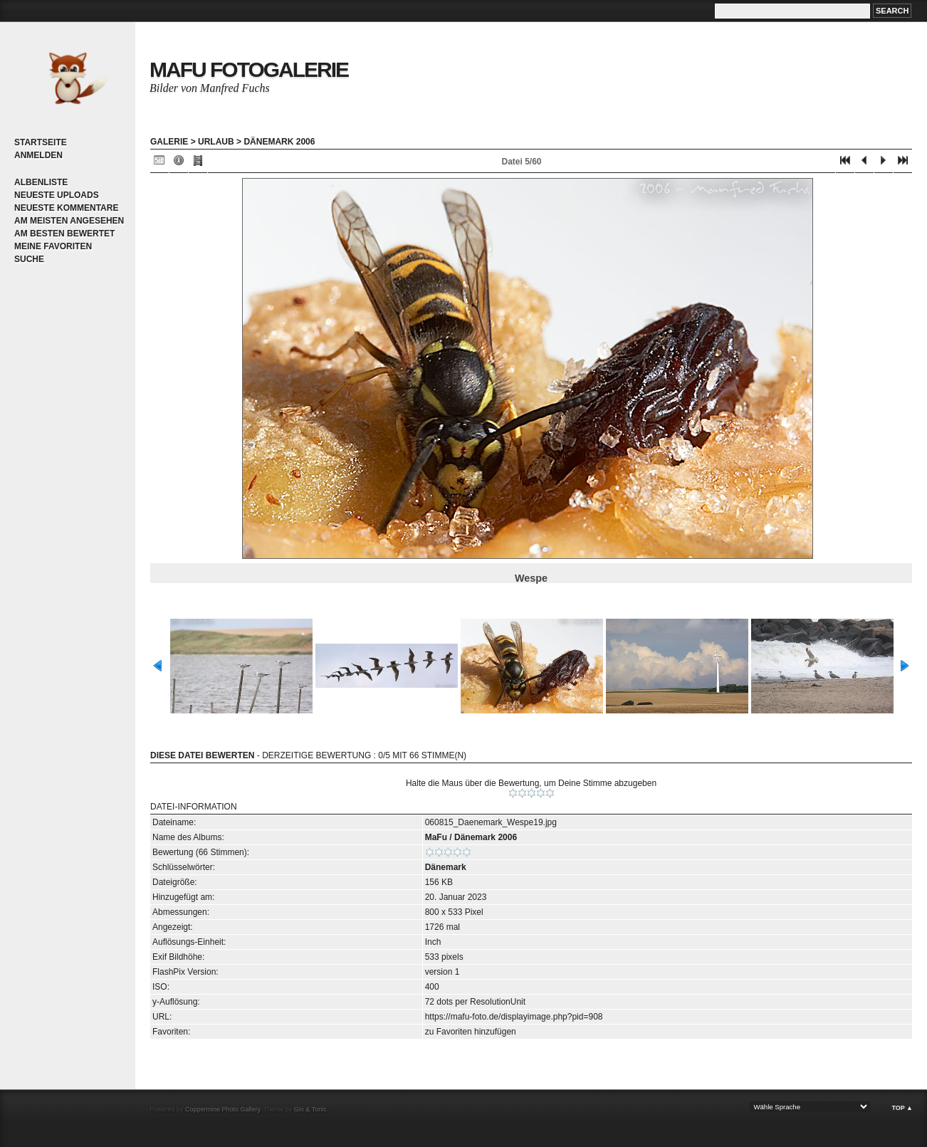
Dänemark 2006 (279, 142)
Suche (29, 259)
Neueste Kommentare (66, 208)
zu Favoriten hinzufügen (470, 1032)
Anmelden (38, 155)
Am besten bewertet (64, 234)
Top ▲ (902, 1107)
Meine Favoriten (53, 246)
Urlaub (216, 142)
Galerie (169, 142)
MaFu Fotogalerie (249, 69)
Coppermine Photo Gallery (222, 1109)
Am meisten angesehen (69, 221)
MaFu (436, 837)
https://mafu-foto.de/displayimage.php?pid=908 (514, 1017)
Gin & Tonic (310, 1109)
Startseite (40, 142)
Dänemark (445, 867)
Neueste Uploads (56, 195)
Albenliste (41, 182)
